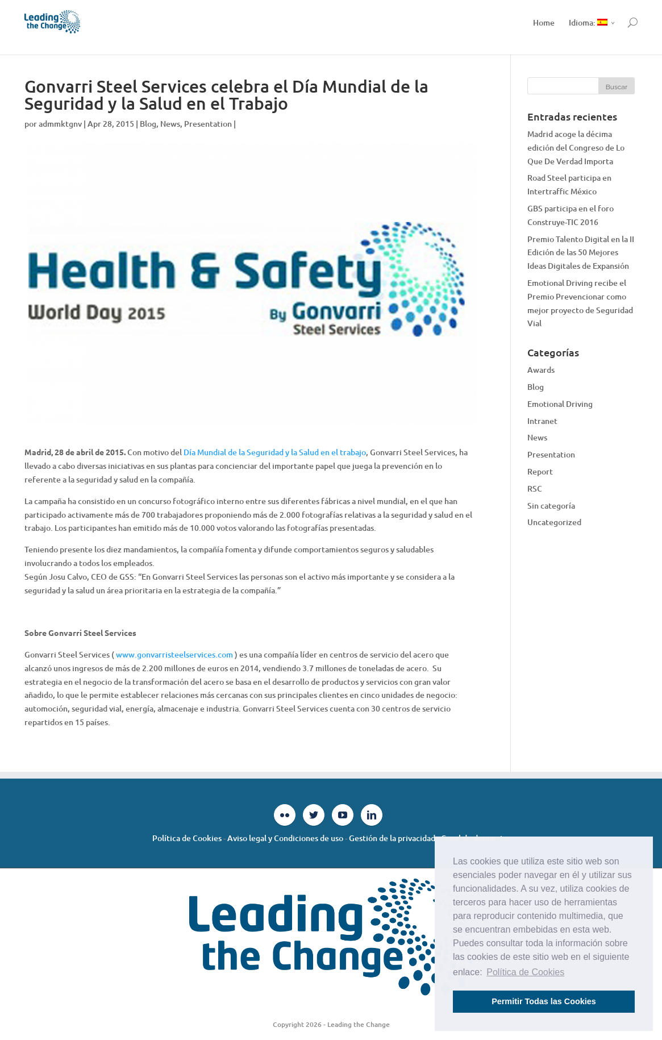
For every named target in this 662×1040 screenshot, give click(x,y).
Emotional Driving (560, 403)
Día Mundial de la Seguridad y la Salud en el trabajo (275, 452)
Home (544, 22)
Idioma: (588, 22)
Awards (541, 369)
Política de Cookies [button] (525, 972)
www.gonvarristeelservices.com (174, 654)
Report (540, 471)
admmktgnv (60, 123)
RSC (534, 488)
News (170, 123)
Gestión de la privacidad (392, 838)
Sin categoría (551, 505)
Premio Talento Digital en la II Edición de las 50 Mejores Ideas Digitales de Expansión (580, 253)
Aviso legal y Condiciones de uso (285, 838)
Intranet (542, 420)
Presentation (208, 123)
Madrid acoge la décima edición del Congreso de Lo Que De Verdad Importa (575, 147)
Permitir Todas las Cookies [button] (544, 1001)
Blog (148, 123)
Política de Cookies (187, 838)
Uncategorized (554, 522)
